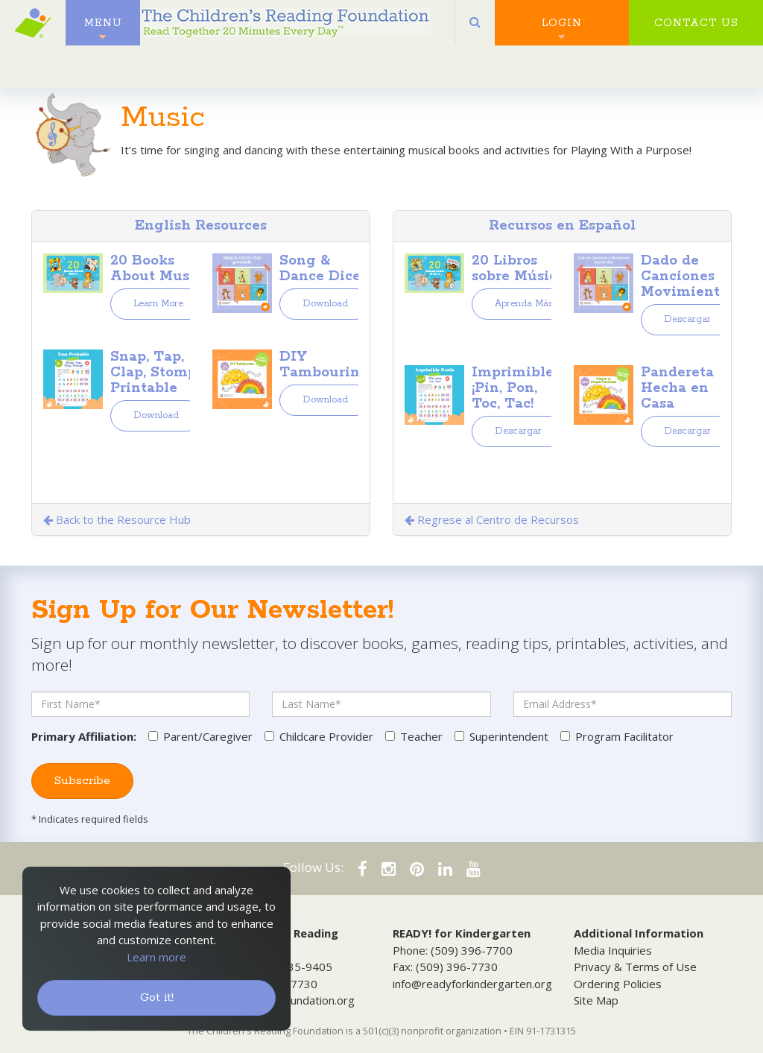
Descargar (687, 319)
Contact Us (696, 30)
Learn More (158, 303)
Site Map (596, 1000)
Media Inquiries (613, 950)
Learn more (156, 956)
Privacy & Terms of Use (635, 966)
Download (325, 303)
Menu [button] (103, 30)
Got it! (157, 997)
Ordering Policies (618, 983)
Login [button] (562, 30)
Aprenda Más (524, 303)
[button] (475, 30)
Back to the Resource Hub (117, 519)
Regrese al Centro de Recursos (492, 519)
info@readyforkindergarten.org (472, 983)
